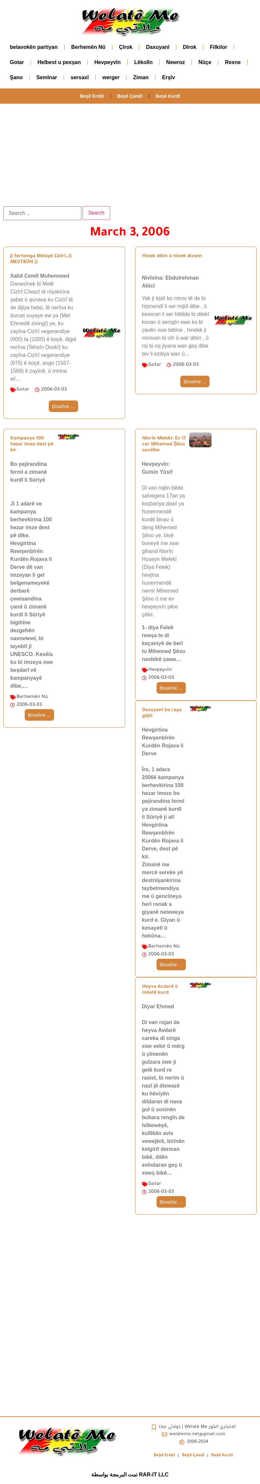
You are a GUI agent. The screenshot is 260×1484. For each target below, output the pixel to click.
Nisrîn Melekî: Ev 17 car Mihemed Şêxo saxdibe (164, 444)
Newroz (175, 62)
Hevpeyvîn (107, 62)
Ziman (141, 77)
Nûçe (204, 62)
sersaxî (80, 77)
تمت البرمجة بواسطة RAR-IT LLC (129, 1474)
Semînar (46, 77)
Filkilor (218, 47)
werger (110, 77)
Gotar (17, 62)
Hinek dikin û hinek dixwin (172, 256)
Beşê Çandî (129, 96)
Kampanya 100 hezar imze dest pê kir (31, 444)
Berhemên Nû (88, 47)
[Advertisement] (130, 153)
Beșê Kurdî (168, 96)
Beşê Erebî (91, 96)
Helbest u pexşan (59, 62)
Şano (16, 77)
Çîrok (125, 47)
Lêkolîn (143, 62)
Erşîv (168, 77)
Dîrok (189, 47)
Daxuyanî (157, 47)
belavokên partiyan (34, 47)
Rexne (233, 62)
